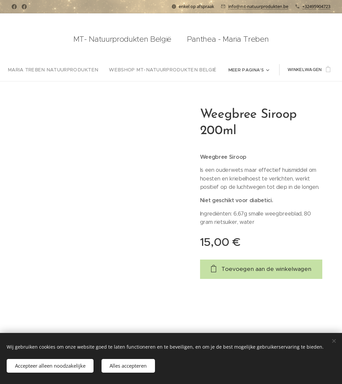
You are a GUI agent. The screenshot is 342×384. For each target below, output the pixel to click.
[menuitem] (60, 69)
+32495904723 (316, 6)
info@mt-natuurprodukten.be (258, 6)
